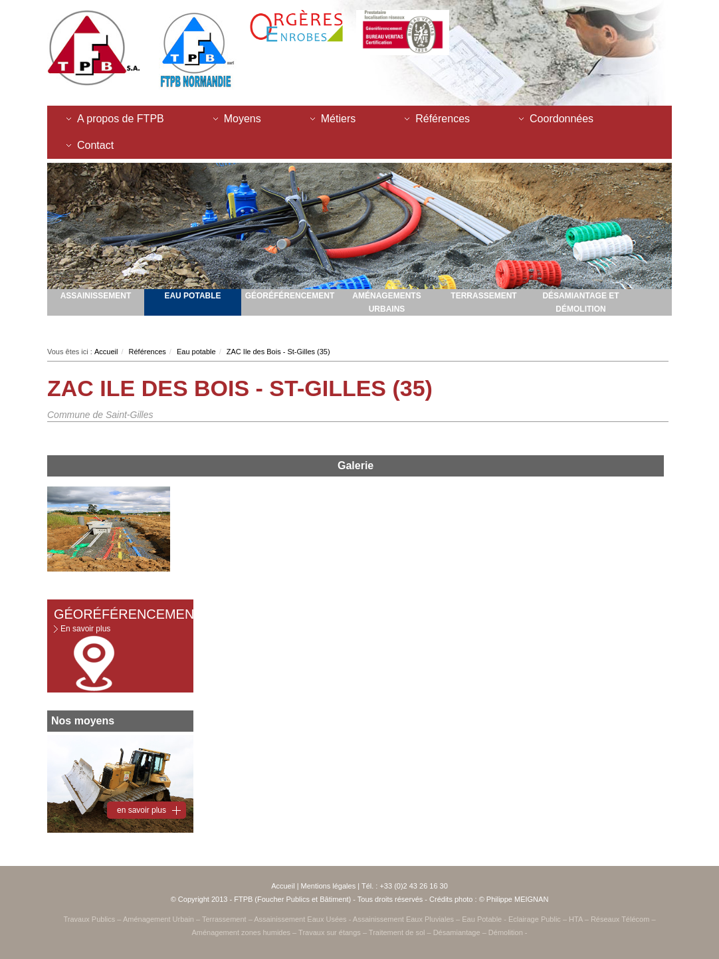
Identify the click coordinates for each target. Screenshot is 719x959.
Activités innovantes (193, 329)
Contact (95, 145)
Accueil (106, 352)
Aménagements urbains (386, 302)
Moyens (242, 118)
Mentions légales (328, 886)
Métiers (338, 118)
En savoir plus (85, 628)
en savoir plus (141, 810)
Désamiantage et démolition (580, 302)
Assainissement (96, 295)
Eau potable (192, 295)
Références (442, 118)
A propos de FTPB (120, 118)
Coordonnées (561, 118)
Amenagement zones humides (95, 329)
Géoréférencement (290, 295)
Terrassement (483, 295)
